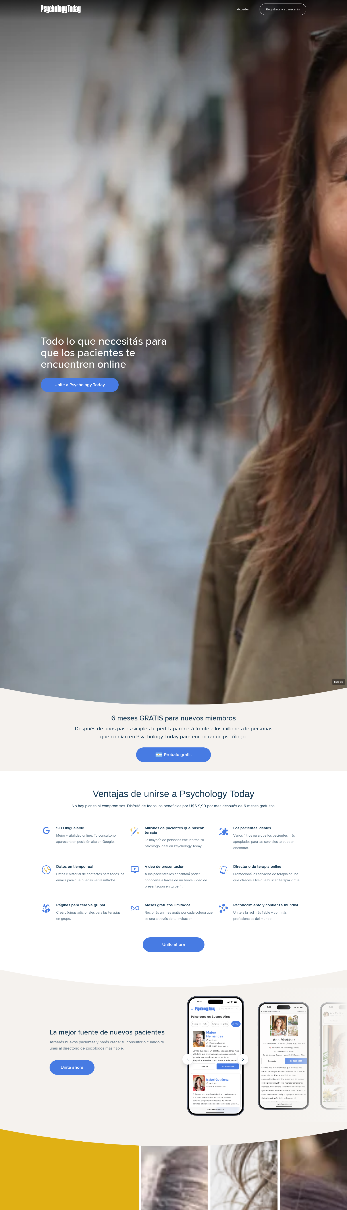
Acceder (243, 9)
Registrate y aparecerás (283, 9)
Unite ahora (173, 944)
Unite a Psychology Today (79, 385)
